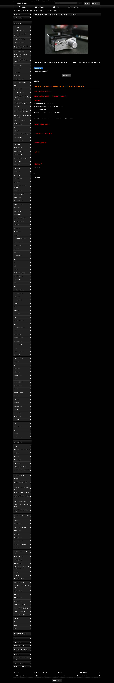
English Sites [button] (57, 680)
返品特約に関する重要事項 (41, 71)
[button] (92, 7)
